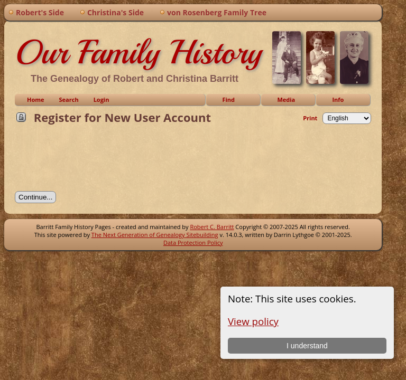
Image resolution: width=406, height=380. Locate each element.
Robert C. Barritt (212, 227)
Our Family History (138, 52)
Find (228, 99)
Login (101, 99)
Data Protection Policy (193, 242)
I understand (307, 345)
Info (338, 99)
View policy (253, 321)
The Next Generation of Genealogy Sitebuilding (154, 235)
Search (69, 99)
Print (310, 118)
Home (35, 99)
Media (286, 99)
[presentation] (95, 161)
